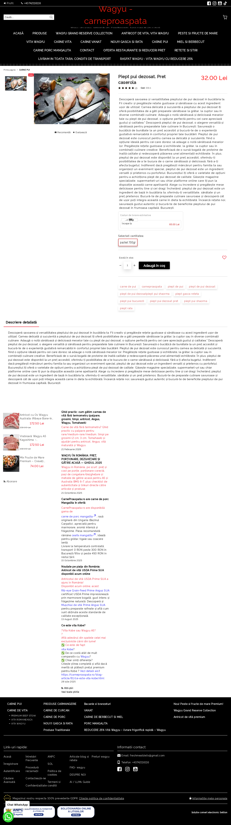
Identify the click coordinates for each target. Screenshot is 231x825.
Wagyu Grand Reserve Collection (84, 33)
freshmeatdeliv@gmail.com (147, 755)
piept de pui (175, 286)
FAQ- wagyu (77, 767)
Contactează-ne (36, 778)
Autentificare (12, 771)
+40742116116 (32, 3)
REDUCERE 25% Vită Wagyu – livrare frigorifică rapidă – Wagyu (125, 729)
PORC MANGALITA (96, 723)
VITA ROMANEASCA (22, 719)
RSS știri (68, 687)
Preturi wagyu (100, 756)
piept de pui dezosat (202, 286)
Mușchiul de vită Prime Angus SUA (83, 604)
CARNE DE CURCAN (56, 710)
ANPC (51, 756)
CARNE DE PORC (54, 716)
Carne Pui (160, 42)
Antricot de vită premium (189, 716)
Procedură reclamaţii (32, 769)
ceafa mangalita (84, 535)
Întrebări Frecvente (32, 758)
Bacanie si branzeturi (97, 703)
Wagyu (85, 656)
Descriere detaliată (21, 322)
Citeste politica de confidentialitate (101, 798)
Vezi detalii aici (89, 670)
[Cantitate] (127, 265)
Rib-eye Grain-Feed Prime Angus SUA (85, 590)
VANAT (88, 710)
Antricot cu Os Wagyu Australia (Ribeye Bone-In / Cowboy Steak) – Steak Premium (36, 416)
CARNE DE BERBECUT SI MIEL (103, 716)
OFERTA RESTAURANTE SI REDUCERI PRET (134, 50)
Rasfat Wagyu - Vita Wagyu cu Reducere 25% (156, 59)
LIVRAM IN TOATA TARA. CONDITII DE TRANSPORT (74, 59)
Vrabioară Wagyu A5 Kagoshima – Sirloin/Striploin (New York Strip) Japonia (37, 437)
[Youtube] (136, 769)
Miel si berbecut (191, 42)
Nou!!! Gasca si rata (127, 42)
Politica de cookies (54, 772)
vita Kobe (67, 649)
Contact (87, 50)
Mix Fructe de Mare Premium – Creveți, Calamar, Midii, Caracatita (36, 459)
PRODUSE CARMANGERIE (60, 703)
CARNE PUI (24, 70)
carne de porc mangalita (79, 516)
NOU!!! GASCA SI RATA (58, 723)
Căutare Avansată (9, 779)
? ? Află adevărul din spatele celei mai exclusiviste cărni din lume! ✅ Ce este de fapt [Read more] (83, 637)
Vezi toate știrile (70, 691)
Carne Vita (63, 42)
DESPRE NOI (78, 774)
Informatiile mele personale (209, 798)
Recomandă (64, 132)
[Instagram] (128, 769)
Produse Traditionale (56, 729)
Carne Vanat (90, 42)
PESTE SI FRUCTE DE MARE (198, 33)
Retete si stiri (186, 50)
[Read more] (85, 436)
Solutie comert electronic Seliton (209, 812)
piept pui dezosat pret (164, 300)
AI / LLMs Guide (80, 781)
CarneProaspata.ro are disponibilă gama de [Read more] (83, 509)
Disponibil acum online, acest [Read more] (85, 582)
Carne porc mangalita (52, 50)
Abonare (11, 481)
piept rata (126, 308)
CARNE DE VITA (17, 710)
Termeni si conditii (54, 783)
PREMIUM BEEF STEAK (23, 715)
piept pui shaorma (195, 300)
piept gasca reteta (187, 293)
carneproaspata (152, 286)
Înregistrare (11, 763)
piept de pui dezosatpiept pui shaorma (145, 293)
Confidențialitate (36, 785)
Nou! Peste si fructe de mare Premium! (198, 703)
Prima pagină (10, 70)
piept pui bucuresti (132, 300)
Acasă (18, 33)
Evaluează (81, 132)
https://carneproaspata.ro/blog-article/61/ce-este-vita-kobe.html (82, 676)
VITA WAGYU (35, 42)
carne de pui (128, 286)
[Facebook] (120, 769)
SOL (50, 763)
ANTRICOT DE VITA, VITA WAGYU (145, 33)
